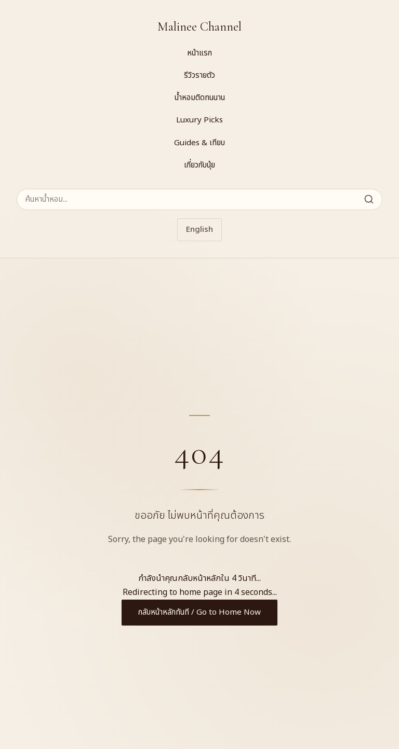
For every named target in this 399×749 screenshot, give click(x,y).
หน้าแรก (199, 53)
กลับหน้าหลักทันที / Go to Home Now (199, 612)
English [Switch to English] (199, 229)
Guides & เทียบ (199, 143)
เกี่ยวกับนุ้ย (199, 165)
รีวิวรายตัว (199, 75)
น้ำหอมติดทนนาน (200, 98)
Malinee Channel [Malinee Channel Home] (199, 26)
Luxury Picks (199, 120)
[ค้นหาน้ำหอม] (199, 199)
